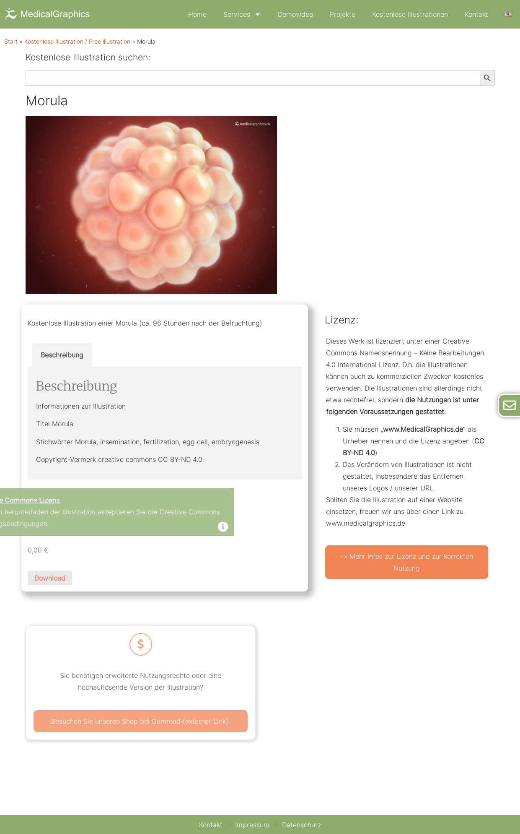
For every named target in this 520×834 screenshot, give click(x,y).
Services (242, 14)
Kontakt (476, 14)
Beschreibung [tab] (62, 355)
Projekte (342, 14)
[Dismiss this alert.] (105, 527)
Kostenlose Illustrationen (410, 14)
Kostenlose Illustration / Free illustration (77, 41)
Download (49, 578)
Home (197, 14)
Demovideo (295, 14)
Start (11, 41)
